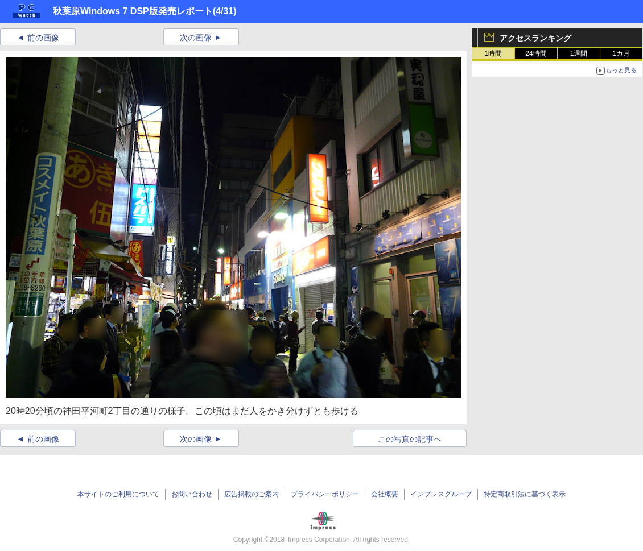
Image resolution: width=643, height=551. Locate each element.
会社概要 (384, 494)
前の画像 (43, 37)
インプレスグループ (441, 494)
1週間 (579, 53)
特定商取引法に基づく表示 (525, 494)
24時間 (535, 53)
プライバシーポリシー (325, 494)
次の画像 (196, 37)
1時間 (493, 53)
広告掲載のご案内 (251, 494)
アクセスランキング (535, 38)
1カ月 (621, 53)
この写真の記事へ (410, 439)
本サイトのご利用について (118, 494)
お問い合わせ (191, 494)
